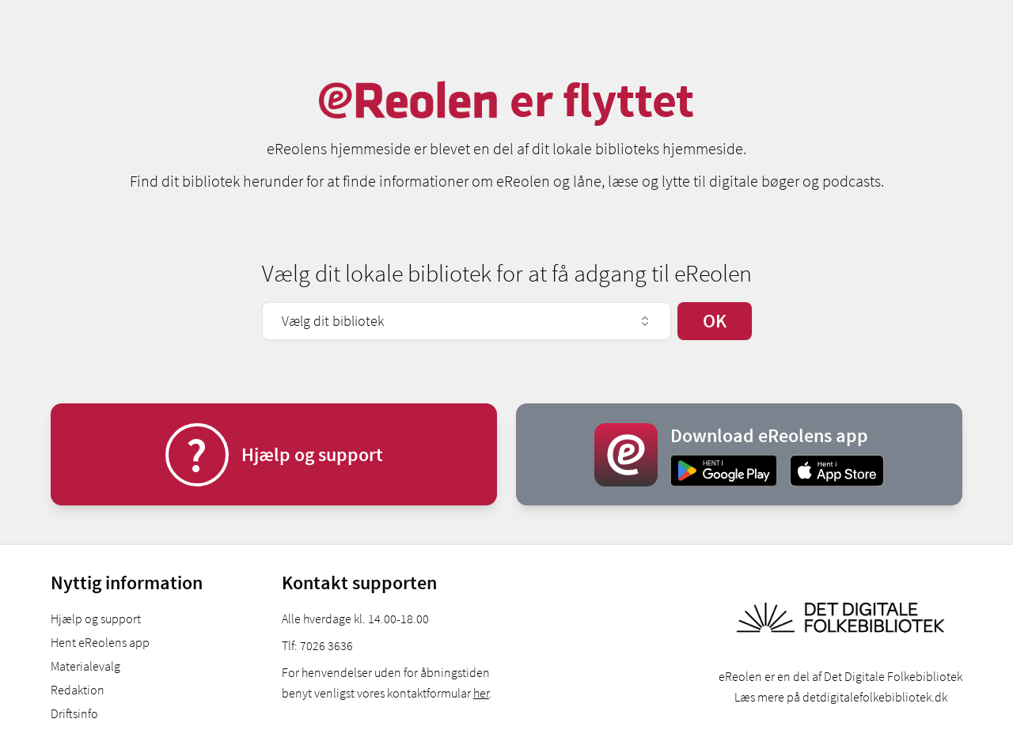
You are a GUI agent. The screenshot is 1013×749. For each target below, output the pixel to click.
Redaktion (77, 690)
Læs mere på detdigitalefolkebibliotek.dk (840, 697)
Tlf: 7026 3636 (317, 645)
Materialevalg (85, 666)
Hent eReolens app (100, 642)
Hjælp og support (96, 618)
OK (715, 320)
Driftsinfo (74, 713)
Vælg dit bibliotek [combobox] (466, 321)
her (481, 693)
